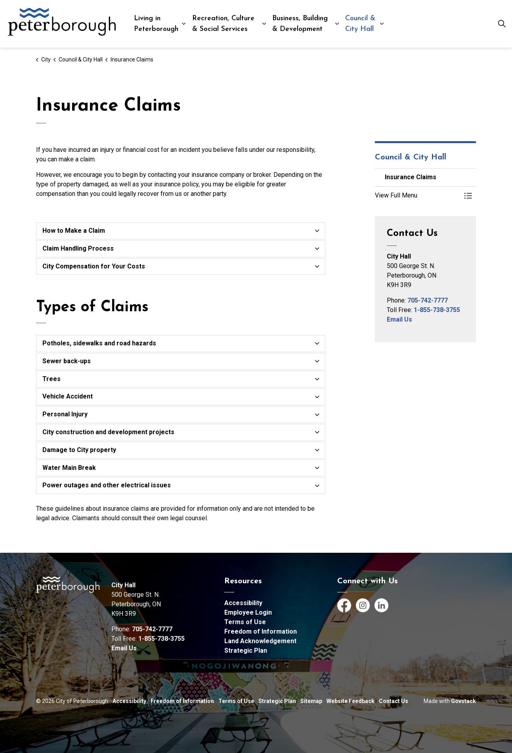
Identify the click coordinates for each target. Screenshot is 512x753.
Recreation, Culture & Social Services (223, 24)
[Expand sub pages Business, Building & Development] (336, 24)
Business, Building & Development (300, 24)
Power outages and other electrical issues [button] (106, 485)
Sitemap (311, 701)
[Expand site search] (501, 24)
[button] (417, 195)
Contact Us (393, 701)
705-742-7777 (427, 300)
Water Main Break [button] (69, 467)
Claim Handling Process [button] (78, 248)
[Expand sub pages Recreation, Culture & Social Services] (264, 24)
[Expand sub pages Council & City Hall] (381, 24)
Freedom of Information (260, 631)
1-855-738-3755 (437, 310)
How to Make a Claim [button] (73, 230)
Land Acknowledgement (260, 641)
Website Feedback (350, 701)
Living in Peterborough (156, 24)
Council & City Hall (360, 24)
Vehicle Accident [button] (67, 396)
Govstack (463, 701)
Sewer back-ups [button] (66, 361)
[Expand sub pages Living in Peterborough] (183, 24)
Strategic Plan (245, 650)
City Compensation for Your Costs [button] (93, 266)
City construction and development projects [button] (108, 432)
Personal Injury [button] (65, 414)
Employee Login (248, 612)
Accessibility (243, 603)
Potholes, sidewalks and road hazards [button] (99, 343)
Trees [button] (51, 379)
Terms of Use (245, 622)
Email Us (399, 319)
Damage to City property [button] (79, 450)
